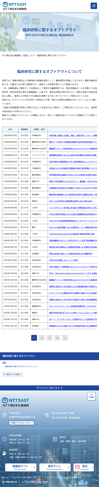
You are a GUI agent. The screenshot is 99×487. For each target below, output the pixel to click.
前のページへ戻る (13, 374)
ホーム (5, 477)
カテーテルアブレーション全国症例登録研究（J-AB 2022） (73, 306)
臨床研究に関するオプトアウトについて (21, 366)
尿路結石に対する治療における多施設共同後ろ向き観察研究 (73, 325)
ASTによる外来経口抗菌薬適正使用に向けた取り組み (70, 201)
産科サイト (54, 467)
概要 (4, 362)
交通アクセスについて (21, 422)
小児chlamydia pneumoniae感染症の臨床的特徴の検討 (72, 234)
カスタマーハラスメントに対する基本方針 (63, 477)
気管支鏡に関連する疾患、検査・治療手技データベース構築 (73, 135)
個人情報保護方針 (9, 481)
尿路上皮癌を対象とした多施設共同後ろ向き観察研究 (70, 253)
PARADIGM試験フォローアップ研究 (63, 260)
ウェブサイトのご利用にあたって (26, 477)
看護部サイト (20, 467)
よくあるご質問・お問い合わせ (34, 481)
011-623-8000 (59, 417)
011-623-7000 (59, 413)
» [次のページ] (64, 337)
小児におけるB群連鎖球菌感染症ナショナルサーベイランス (73, 220)
